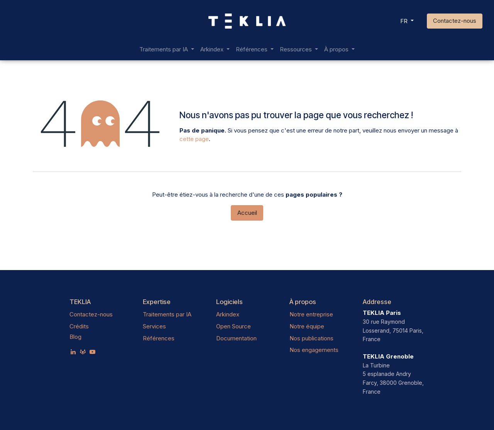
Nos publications (311, 338)
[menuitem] (166, 49)
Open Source (233, 326)
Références (158, 338)
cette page (194, 139)
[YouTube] (92, 352)
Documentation (236, 338)
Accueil (247, 212)
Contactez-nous (454, 20)
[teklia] (83, 352)
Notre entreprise (311, 314)
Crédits (79, 326)
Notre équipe (306, 326)
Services (154, 326)
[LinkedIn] (73, 352)
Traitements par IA (167, 314)
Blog (75, 336)
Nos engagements (313, 350)
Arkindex (227, 314)
